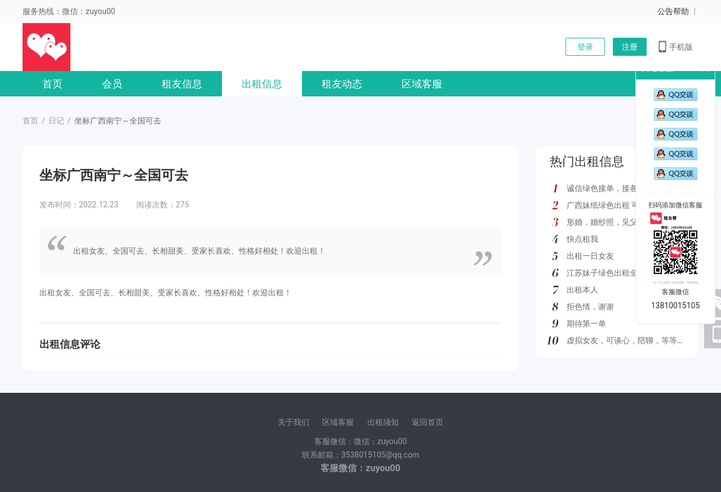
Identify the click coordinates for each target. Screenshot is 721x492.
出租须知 (383, 422)
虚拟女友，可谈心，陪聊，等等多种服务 (638, 340)
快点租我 (582, 238)
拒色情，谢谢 (590, 306)
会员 (112, 84)
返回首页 (427, 422)
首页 (52, 84)
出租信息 (262, 84)
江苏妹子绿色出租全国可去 (614, 272)
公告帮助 (673, 11)
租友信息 (182, 84)
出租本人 (582, 289)
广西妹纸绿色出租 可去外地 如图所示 (632, 205)
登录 (585, 46)
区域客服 (422, 84)
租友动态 (342, 84)
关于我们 (293, 422)
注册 (630, 46)
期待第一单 (586, 323)
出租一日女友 (590, 255)
